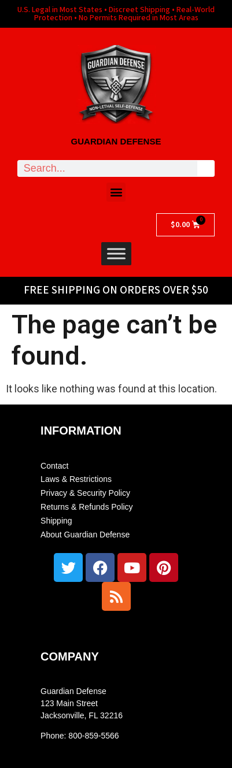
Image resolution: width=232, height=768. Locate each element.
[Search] (205, 168)
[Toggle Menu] (116, 253)
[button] (116, 192)
